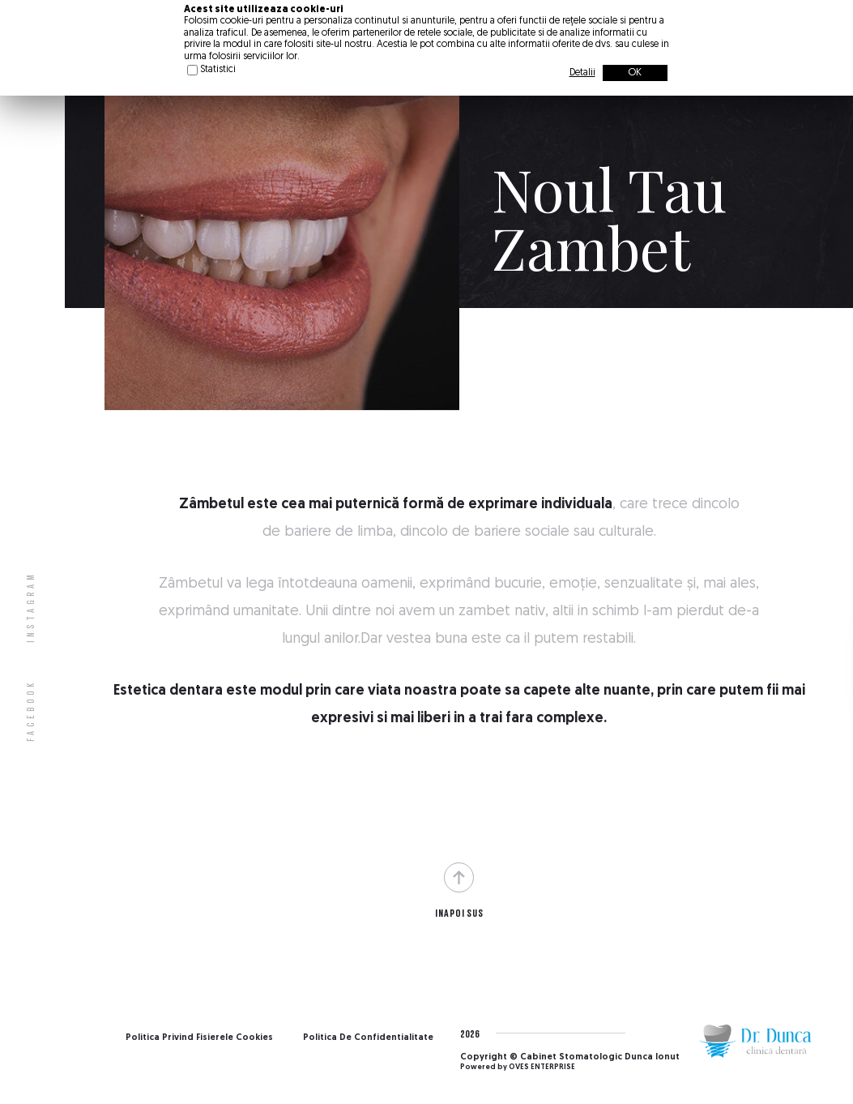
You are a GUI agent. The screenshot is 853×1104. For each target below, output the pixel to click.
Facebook (30, 710)
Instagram (30, 607)
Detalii (582, 73)
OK (635, 73)
